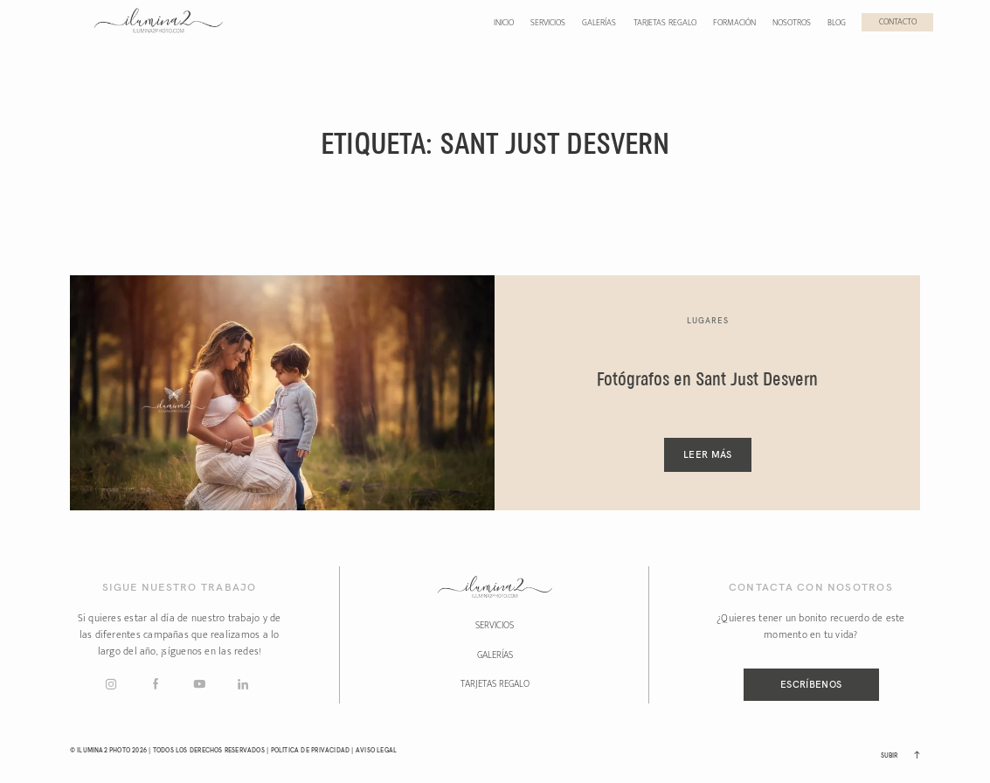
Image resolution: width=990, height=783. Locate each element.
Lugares (707, 320)
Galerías (599, 23)
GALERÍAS (495, 655)
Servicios (547, 23)
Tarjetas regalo (664, 23)
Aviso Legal (376, 750)
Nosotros (791, 23)
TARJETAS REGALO (495, 684)
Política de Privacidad (310, 750)
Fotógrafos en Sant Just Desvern (707, 380)
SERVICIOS (494, 626)
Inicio (504, 23)
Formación (734, 23)
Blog (836, 23)
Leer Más (707, 454)
